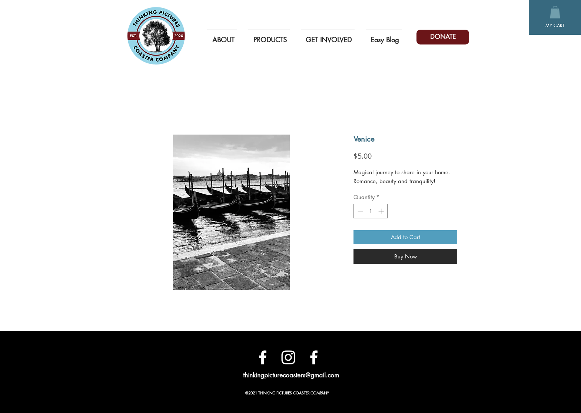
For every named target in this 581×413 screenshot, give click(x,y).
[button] (555, 12)
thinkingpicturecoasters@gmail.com (291, 375)
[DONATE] (442, 37)
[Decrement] (360, 211)
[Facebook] (262, 357)
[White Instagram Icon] (288, 357)
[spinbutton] (371, 211)
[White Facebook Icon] (314, 357)
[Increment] (382, 211)
